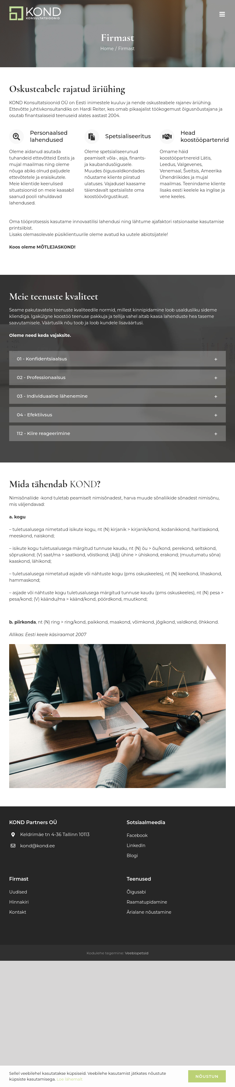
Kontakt (17, 912)
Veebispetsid (136, 953)
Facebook (137, 835)
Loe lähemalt (70, 1079)
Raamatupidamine (147, 902)
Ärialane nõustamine (149, 912)
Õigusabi (136, 892)
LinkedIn (136, 845)
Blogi (132, 855)
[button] (117, 359)
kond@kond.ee (37, 846)
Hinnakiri (19, 902)
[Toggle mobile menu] (222, 14)
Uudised (18, 892)
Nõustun (207, 1076)
